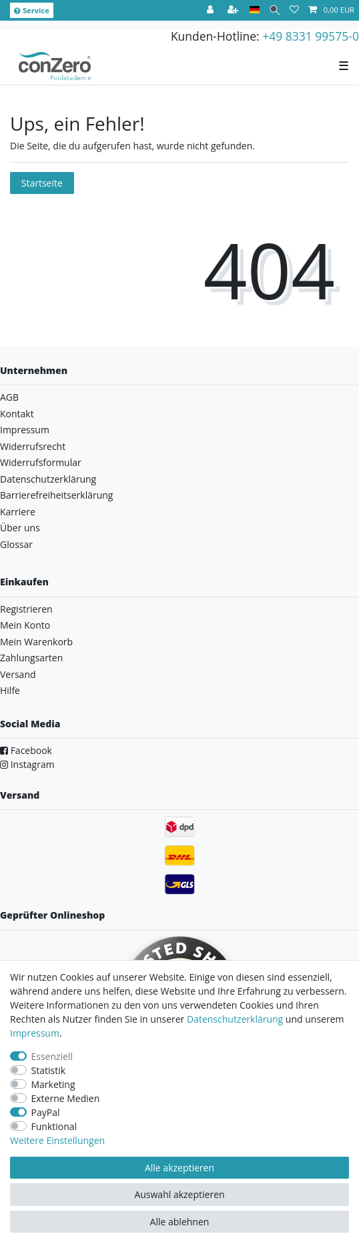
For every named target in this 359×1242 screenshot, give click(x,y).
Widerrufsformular (40, 462)
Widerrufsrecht (32, 446)
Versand (18, 674)
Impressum (24, 429)
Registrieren (26, 609)
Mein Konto (25, 625)
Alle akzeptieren (179, 1167)
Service (31, 10)
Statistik (48, 1070)
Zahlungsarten (31, 657)
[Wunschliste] (294, 10)
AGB (9, 397)
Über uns (20, 527)
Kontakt (17, 413)
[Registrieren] (234, 10)
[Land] (254, 10)
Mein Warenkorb (36, 641)
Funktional (54, 1126)
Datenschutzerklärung (48, 479)
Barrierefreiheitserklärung (56, 495)
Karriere (17, 511)
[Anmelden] (211, 10)
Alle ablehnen (180, 1221)
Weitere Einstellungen (57, 1140)
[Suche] (274, 10)
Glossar (16, 544)
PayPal (45, 1112)
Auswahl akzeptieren (179, 1194)
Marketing (53, 1084)
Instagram (27, 764)
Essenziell (52, 1056)
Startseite (42, 183)
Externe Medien (65, 1098)
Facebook (26, 750)
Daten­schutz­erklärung (235, 1019)
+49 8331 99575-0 (310, 36)
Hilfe (10, 690)
